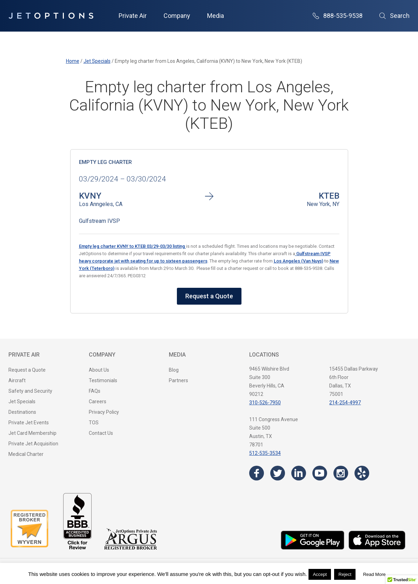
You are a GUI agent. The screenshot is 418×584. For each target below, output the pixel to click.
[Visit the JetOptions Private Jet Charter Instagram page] (340, 473)
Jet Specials (21, 401)
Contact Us (101, 433)
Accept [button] (320, 574)
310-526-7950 (265, 402)
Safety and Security (30, 391)
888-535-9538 (338, 15)
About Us (99, 370)
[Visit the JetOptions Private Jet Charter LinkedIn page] (298, 473)
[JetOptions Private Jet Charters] (50, 16)
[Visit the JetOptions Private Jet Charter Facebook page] (256, 473)
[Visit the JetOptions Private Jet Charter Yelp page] (361, 473)
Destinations (22, 412)
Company (177, 15)
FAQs (94, 391)
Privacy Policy (104, 412)
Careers (97, 401)
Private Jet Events (28, 422)
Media (215, 15)
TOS (94, 422)
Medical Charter (26, 454)
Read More (374, 574)
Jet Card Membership (32, 433)
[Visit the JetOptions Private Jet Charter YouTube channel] (319, 473)
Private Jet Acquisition (33, 443)
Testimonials (103, 380)
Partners (178, 380)
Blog (174, 370)
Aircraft (17, 380)
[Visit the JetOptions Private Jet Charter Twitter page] (277, 473)
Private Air (133, 15)
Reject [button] (344, 574)
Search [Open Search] (394, 15)
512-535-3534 (265, 453)
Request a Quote (209, 296)
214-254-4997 (345, 402)
